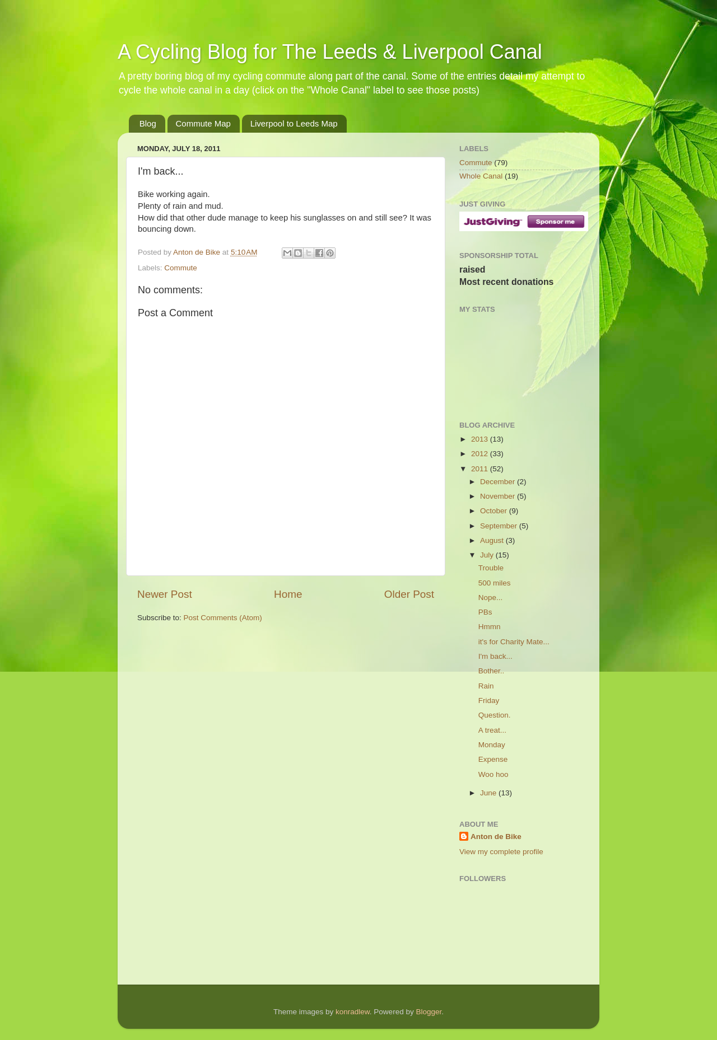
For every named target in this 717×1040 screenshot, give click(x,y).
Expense (493, 759)
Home (288, 594)
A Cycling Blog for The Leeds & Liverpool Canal (330, 51)
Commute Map (203, 123)
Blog (147, 123)
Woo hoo (493, 774)
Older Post (409, 594)
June (489, 793)
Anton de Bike (197, 252)
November (498, 496)
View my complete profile (501, 851)
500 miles (494, 583)
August (493, 540)
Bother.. (491, 671)
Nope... (490, 597)
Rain (486, 686)
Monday (491, 745)
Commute (180, 268)
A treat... (492, 730)
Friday (489, 700)
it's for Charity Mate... (514, 642)
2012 (480, 453)
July (488, 555)
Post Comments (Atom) (223, 617)
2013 (480, 439)
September (499, 526)
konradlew (353, 1012)
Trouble (491, 568)
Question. (494, 715)
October (494, 511)
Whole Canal (480, 176)
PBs (485, 612)
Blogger (428, 1012)
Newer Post (164, 594)
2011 (480, 469)
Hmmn (489, 626)
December (498, 481)
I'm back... (495, 656)
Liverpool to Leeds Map (294, 123)
